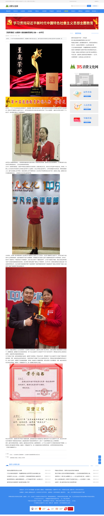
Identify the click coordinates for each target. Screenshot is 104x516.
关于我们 (74, 502)
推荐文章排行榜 (16, 465)
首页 (12, 16)
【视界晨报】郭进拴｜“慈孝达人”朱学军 (18, 458)
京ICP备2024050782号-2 (39, 500)
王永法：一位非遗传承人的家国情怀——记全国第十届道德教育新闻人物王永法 (26, 455)
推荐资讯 (79, 35)
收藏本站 (96, 1)
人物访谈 (16, 16)
